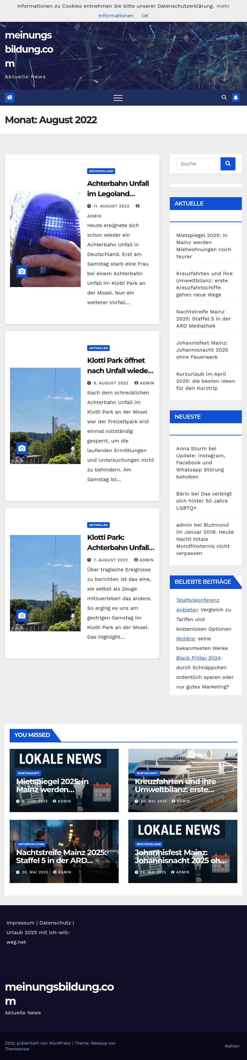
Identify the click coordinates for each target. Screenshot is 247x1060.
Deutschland (101, 171)
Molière (185, 638)
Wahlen (232, 1046)
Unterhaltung (31, 844)
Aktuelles (98, 348)
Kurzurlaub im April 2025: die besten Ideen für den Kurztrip (205, 381)
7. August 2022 (112, 560)
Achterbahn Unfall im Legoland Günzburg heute (118, 193)
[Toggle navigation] (118, 97)
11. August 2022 (112, 206)
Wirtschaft (28, 773)
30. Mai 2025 (155, 801)
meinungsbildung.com (29, 49)
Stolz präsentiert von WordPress (38, 1043)
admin (144, 383)
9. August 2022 (112, 383)
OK (145, 16)
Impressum (20, 923)
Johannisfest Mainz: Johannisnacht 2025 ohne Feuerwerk (202, 350)
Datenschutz (55, 923)
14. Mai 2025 (154, 872)
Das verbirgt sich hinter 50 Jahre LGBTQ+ (204, 501)
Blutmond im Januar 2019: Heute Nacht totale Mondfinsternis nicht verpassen (205, 539)
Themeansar (17, 1049)
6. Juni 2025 (36, 801)
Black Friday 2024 (198, 658)
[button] (224, 97)
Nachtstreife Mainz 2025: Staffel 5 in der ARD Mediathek (203, 319)
